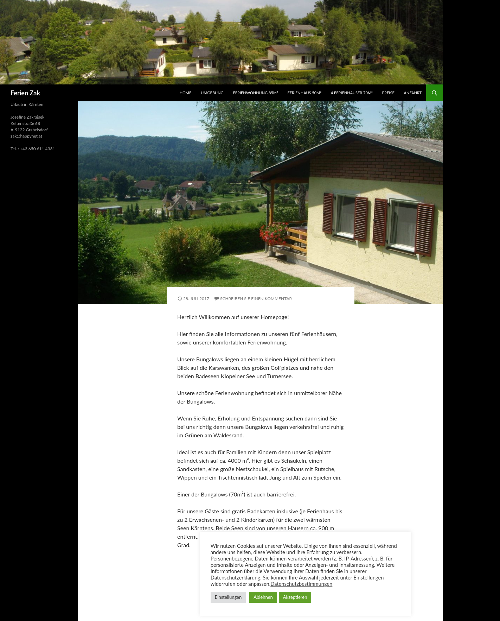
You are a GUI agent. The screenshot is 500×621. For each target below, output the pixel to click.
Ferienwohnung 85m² (255, 92)
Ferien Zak (25, 93)
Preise (388, 92)
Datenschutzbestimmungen (301, 584)
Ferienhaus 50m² (304, 92)
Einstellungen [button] (228, 597)
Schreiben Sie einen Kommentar (256, 298)
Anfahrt (413, 92)
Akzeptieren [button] (295, 597)
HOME (186, 92)
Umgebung (212, 92)
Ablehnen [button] (263, 597)
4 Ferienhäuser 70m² (352, 92)
